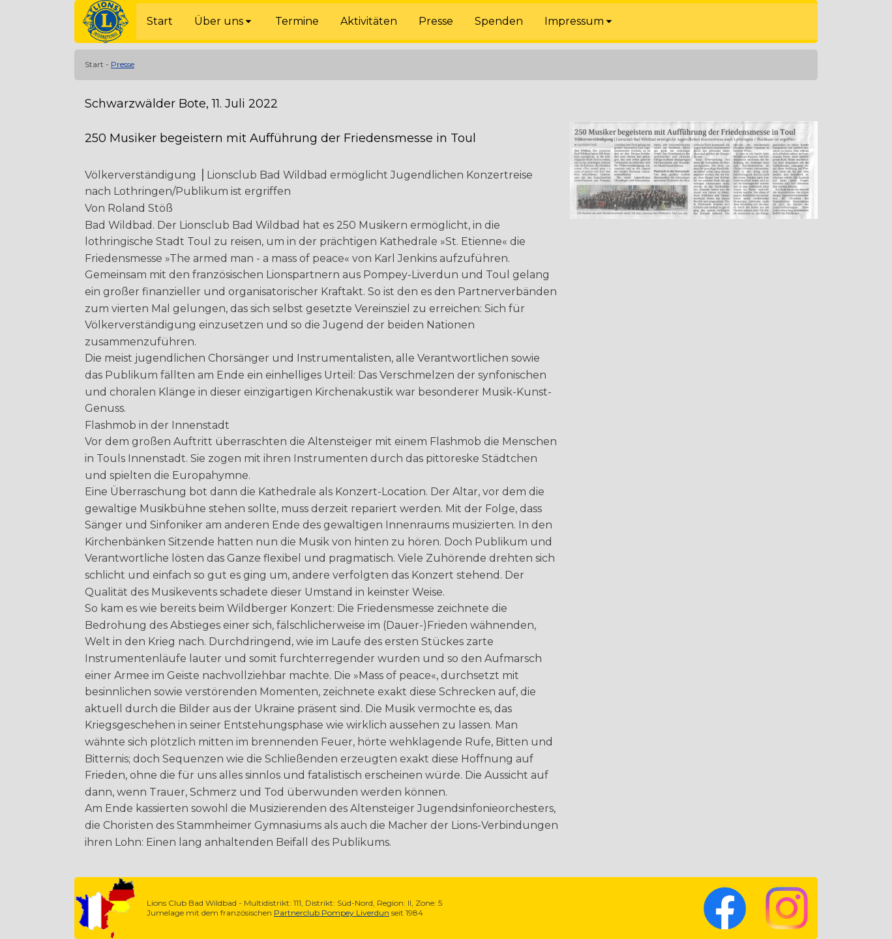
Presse (122, 64)
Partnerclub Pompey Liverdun (331, 912)
